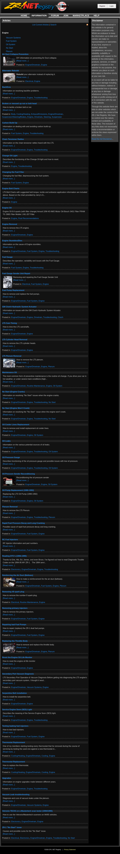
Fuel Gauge (7, 257)
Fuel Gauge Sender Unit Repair (16, 273)
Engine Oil (7, 208)
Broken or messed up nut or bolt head (19, 103)
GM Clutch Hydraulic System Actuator (19, 307)
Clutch (60, 317)
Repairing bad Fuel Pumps (14, 625)
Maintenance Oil (9, 372)
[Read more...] (22, 61)
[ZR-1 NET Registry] (37, 11)
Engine (44, 65)
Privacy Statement (70, 849)
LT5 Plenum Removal (11, 356)
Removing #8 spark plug (13, 592)
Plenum (9, 51)
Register (102, 6)
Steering (47, 117)
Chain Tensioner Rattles (13, 139)
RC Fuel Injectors (10, 540)
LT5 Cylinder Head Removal (14, 340)
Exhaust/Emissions (39, 114)
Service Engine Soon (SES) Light (17, 710)
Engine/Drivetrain (32, 65)
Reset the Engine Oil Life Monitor (17, 657)
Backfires (6, 87)
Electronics (16, 569)
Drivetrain (38, 117)
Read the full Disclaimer (102, 139)
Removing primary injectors (14, 608)
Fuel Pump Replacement (13, 290)
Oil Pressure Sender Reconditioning (18, 474)
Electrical (29, 81)
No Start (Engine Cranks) (13, 392)
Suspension (57, 117)
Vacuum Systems (13, 38)
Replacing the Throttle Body (15, 641)
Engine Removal (9, 224)
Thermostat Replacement (13, 742)
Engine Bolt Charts (10, 188)
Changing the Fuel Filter (13, 172)
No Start (9, 48)
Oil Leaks (6, 441)
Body (13, 114)
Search (53, 25)
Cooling (45, 756)
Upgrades (6, 778)
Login (112, 6)
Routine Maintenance (36, 386)
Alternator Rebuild (10, 71)
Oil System (10, 44)
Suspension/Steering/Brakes (14, 117)
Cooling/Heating (23, 114)
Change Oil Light (9, 156)
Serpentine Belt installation (14, 693)
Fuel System (11, 41)
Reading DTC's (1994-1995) (14, 556)
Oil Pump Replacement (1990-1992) (18, 490)
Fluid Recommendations (28, 218)
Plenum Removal (10, 507)
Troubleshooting (41, 98)
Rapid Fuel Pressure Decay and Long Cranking (23, 523)
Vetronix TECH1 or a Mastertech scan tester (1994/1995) (27, 811)
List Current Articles (40, 25)
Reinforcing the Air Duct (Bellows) (17, 575)
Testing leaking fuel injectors (15, 726)
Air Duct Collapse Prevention (15, 54)
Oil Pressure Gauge (11, 457)
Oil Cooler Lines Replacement (15, 425)
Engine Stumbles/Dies (12, 241)
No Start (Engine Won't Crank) (15, 408)
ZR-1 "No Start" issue (12, 827)
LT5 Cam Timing (9, 323)
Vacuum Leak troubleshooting (15, 795)
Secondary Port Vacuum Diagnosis (18, 674)
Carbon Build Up (9, 123)
